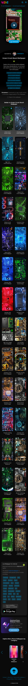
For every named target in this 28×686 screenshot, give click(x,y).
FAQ (16, 679)
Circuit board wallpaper (19, 6)
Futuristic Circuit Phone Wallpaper (20, 162)
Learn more (14, 630)
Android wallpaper (13, 571)
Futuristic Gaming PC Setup (7, 433)
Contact (4, 677)
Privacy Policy (10, 679)
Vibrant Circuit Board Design (7, 223)
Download (14, 42)
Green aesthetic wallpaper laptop (14, 83)
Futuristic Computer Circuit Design (20, 463)
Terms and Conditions (19, 677)
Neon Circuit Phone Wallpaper (8, 553)
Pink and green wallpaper (14, 78)
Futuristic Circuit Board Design (20, 223)
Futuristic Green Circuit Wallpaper (7, 192)
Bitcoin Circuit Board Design (20, 403)
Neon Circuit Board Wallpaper (7, 253)
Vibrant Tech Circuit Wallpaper (20, 192)
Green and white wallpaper (14, 80)
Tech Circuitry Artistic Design (20, 343)
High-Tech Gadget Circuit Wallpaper (7, 343)
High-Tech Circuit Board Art (7, 162)
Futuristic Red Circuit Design (7, 313)
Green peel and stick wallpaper (14, 85)
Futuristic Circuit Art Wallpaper (7, 493)
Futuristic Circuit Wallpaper (20, 313)
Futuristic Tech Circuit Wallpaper (20, 523)
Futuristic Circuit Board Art (7, 463)
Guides (19, 679)
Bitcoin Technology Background (20, 493)
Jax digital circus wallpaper (14, 88)
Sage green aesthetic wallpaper (14, 72)
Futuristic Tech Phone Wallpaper (20, 433)
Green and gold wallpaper (14, 75)
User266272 (18, 53)
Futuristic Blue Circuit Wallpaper (7, 283)
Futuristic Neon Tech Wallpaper (7, 523)
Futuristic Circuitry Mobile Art (20, 373)
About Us (10, 677)
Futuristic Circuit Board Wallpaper (20, 132)
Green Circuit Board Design (7, 132)
